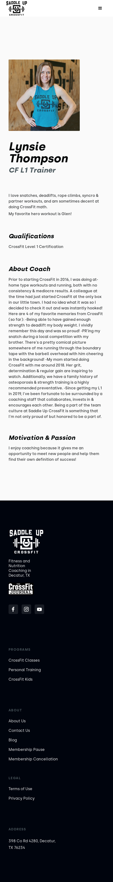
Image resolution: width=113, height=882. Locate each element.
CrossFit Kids (21, 679)
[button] (100, 8)
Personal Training (25, 670)
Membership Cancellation (33, 759)
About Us (17, 721)
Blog (13, 740)
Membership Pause (27, 749)
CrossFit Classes (24, 660)
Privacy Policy (22, 798)
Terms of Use (20, 789)
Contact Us (19, 730)
